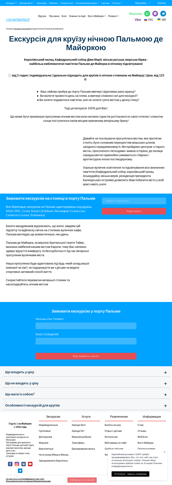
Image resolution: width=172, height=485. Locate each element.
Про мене (54, 16)
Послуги (116, 3)
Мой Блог (143, 436)
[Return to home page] (20, 417)
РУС (150, 19)
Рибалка (53, 3)
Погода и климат (146, 448)
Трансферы (78, 442)
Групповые (45, 430)
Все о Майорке (96, 16)
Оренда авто (25, 3)
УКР (164, 19)
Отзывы (142, 430)
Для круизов (45, 436)
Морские (43, 442)
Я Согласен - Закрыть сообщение (130, 474)
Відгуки (42, 16)
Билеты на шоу (113, 424)
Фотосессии (111, 436)
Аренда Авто (78, 424)
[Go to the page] (19, 13)
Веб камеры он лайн (116, 442)
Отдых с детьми (113, 430)
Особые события (114, 448)
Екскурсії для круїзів (22, 29)
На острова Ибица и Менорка (54, 454)
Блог (64, 16)
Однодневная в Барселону (53, 460)
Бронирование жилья (83, 448)
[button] (147, 14)
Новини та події (77, 16)
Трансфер (41, 3)
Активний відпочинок (86, 3)
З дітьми (105, 3)
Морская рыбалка (81, 436)
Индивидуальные (48, 424)
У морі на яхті (66, 3)
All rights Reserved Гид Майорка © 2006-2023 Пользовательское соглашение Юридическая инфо (28, 480)
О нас (141, 424)
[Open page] (145, 19)
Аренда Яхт (78, 430)
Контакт (161, 2)
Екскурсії (10, 3)
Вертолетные (46, 448)
